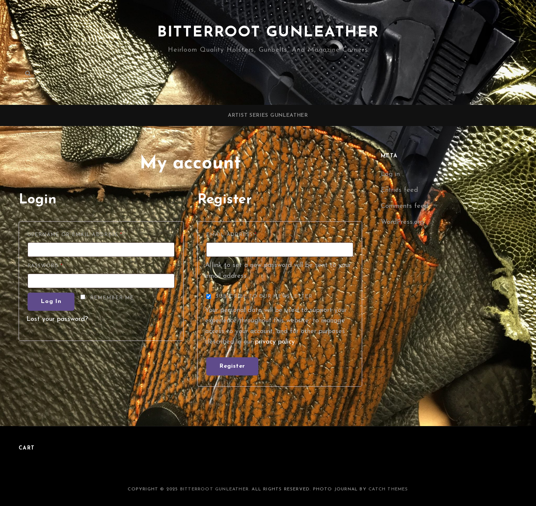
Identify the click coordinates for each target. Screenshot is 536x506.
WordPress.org (402, 222)
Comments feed (404, 206)
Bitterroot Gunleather (268, 32)
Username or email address (90, 233)
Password (60, 264)
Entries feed (399, 190)
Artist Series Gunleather (268, 115)
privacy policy (275, 341)
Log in (51, 301)
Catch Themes (388, 489)
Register (232, 366)
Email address (246, 233)
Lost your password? (57, 319)
